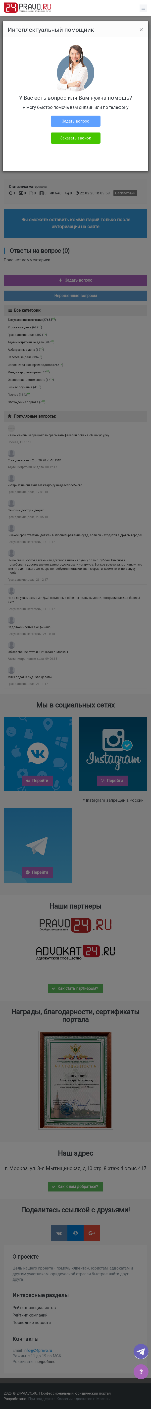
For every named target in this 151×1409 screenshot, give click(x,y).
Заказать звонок (75, 138)
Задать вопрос (75, 121)
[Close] (141, 29)
